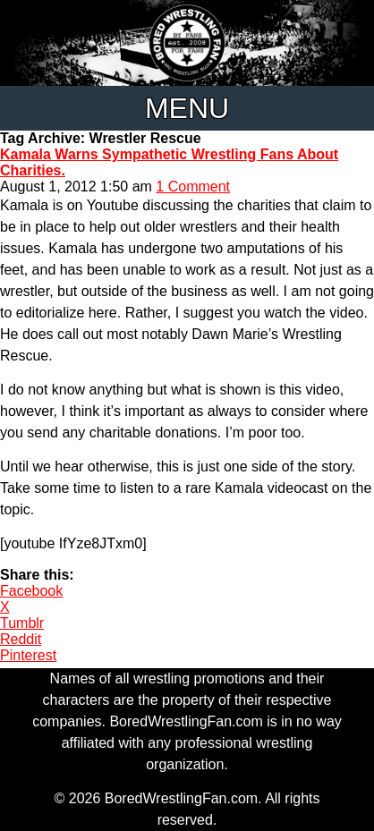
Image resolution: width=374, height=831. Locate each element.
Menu (187, 108)
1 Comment (193, 186)
